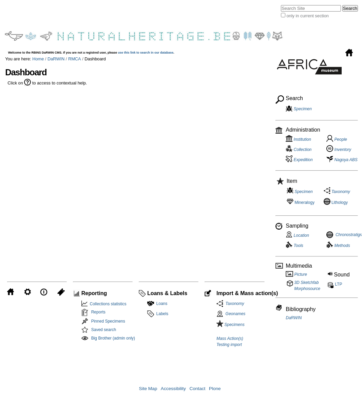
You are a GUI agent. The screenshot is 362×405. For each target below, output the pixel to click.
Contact (197, 388)
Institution (298, 139)
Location (297, 235)
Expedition (299, 159)
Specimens (230, 324)
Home (38, 58)
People (336, 139)
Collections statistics (107, 304)
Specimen (303, 109)
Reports (98, 312)
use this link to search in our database (146, 52)
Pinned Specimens (108, 321)
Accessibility (173, 388)
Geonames (236, 313)
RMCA (74, 58)
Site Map (148, 388)
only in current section (307, 15)
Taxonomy (233, 303)
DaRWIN (55, 58)
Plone (215, 388)
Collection (298, 149)
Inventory (338, 149)
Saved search (103, 329)
